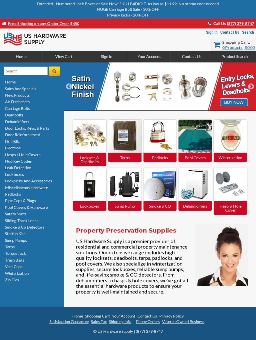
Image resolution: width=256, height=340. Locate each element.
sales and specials (20, 88)
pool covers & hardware (26, 207)
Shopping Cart (235, 42)
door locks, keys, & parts (27, 128)
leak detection (18, 167)
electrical (13, 147)
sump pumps (16, 240)
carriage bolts (17, 108)
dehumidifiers (17, 121)
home (10, 81)
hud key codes (18, 161)
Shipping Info (120, 321)
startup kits (15, 233)
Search (248, 32)
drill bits (12, 141)
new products (17, 95)
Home (21, 56)
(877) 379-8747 (240, 23)
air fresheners (17, 101)
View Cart (63, 56)
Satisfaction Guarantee (69, 321)
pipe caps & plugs (20, 200)
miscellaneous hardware (26, 187)
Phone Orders (148, 321)
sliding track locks (21, 220)
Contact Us (229, 32)
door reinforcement (22, 134)
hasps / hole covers (22, 154)
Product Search (235, 56)
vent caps (13, 266)
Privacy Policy (171, 316)
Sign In (212, 32)
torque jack (15, 253)
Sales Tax (99, 321)
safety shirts (15, 213)
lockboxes (14, 174)
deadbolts (14, 114)
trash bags (14, 260)
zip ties (12, 279)
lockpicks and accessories (28, 180)
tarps (10, 246)
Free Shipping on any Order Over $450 (43, 23)
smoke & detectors (24, 227)
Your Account (149, 56)
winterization (17, 273)
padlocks (13, 194)
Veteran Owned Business (183, 321)
